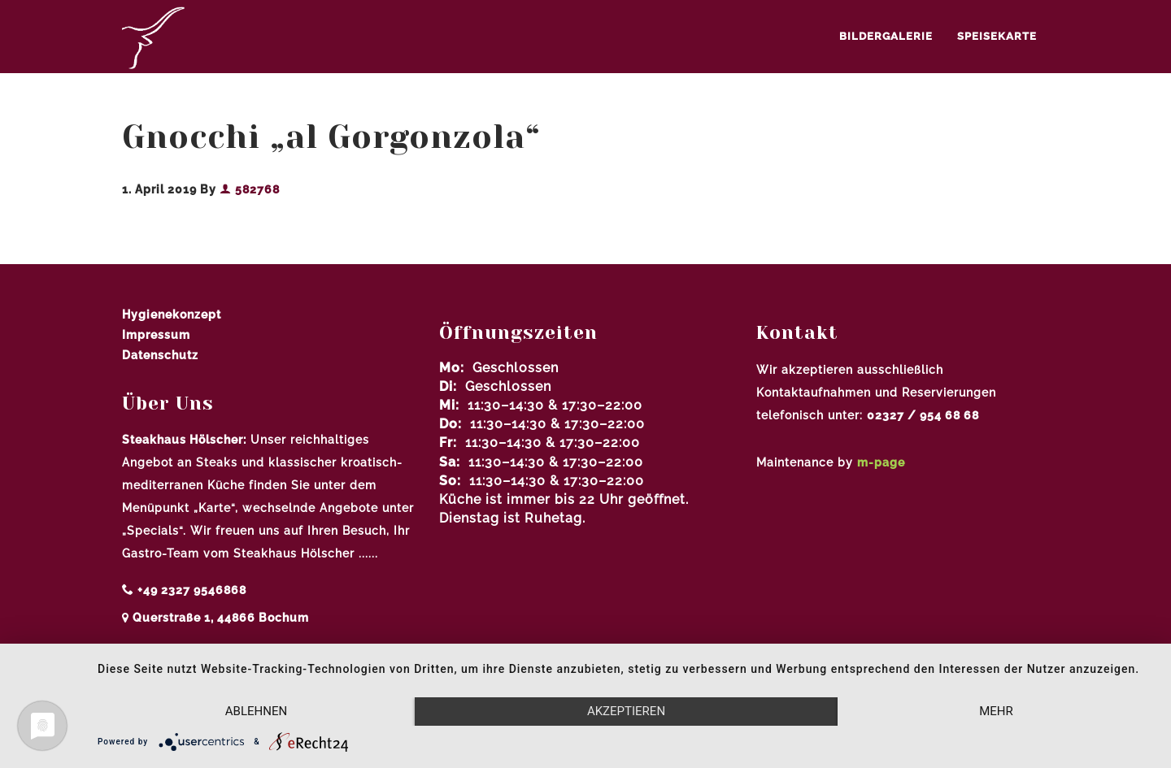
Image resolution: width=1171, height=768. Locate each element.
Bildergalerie (886, 36)
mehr (996, 711)
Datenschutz (160, 355)
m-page (881, 462)
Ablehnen (256, 711)
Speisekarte (997, 36)
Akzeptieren (626, 711)
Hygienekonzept (171, 314)
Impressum (156, 334)
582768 (250, 189)
